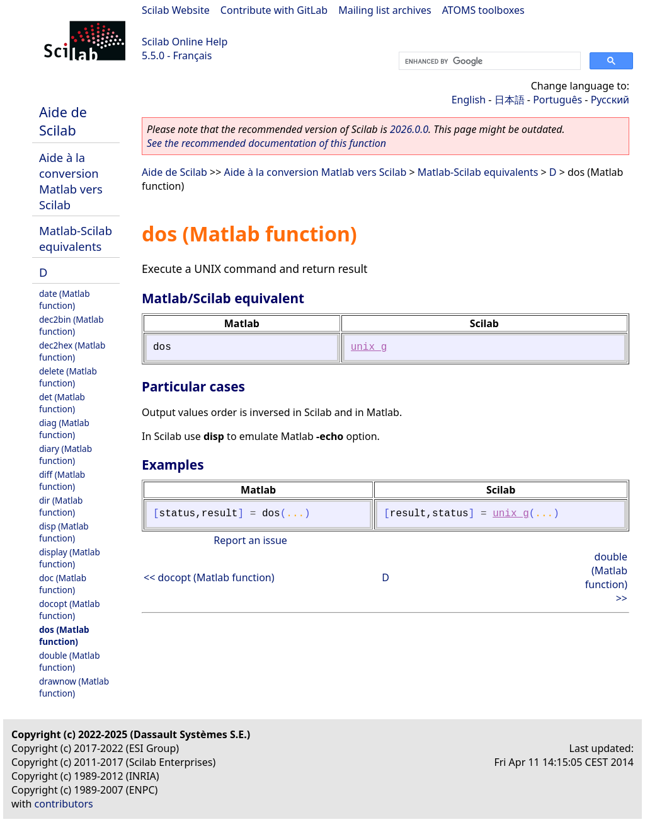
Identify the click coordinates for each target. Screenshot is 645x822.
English (469, 100)
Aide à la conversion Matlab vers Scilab (71, 180)
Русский (610, 100)
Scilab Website (176, 10)
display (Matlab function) (69, 558)
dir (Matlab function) (61, 506)
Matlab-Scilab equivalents (75, 238)
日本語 (509, 100)
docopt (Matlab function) (69, 610)
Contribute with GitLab (274, 10)
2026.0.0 (409, 129)
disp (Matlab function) (64, 532)
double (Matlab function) (69, 661)
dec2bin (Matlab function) (71, 325)
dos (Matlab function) (64, 635)
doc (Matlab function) (62, 584)
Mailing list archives (384, 10)
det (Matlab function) (62, 403)
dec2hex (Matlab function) (72, 351)
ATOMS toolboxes (483, 10)
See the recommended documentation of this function (266, 143)
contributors (64, 804)
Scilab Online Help (184, 42)
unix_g (369, 347)
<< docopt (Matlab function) (209, 577)
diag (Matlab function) (64, 429)
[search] (488, 61)
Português (557, 100)
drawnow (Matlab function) (74, 687)
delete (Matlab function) (68, 377)
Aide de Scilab (63, 121)
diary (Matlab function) (65, 454)
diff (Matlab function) (62, 480)
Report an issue (250, 540)
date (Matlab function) (64, 299)
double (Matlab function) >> (606, 577)
